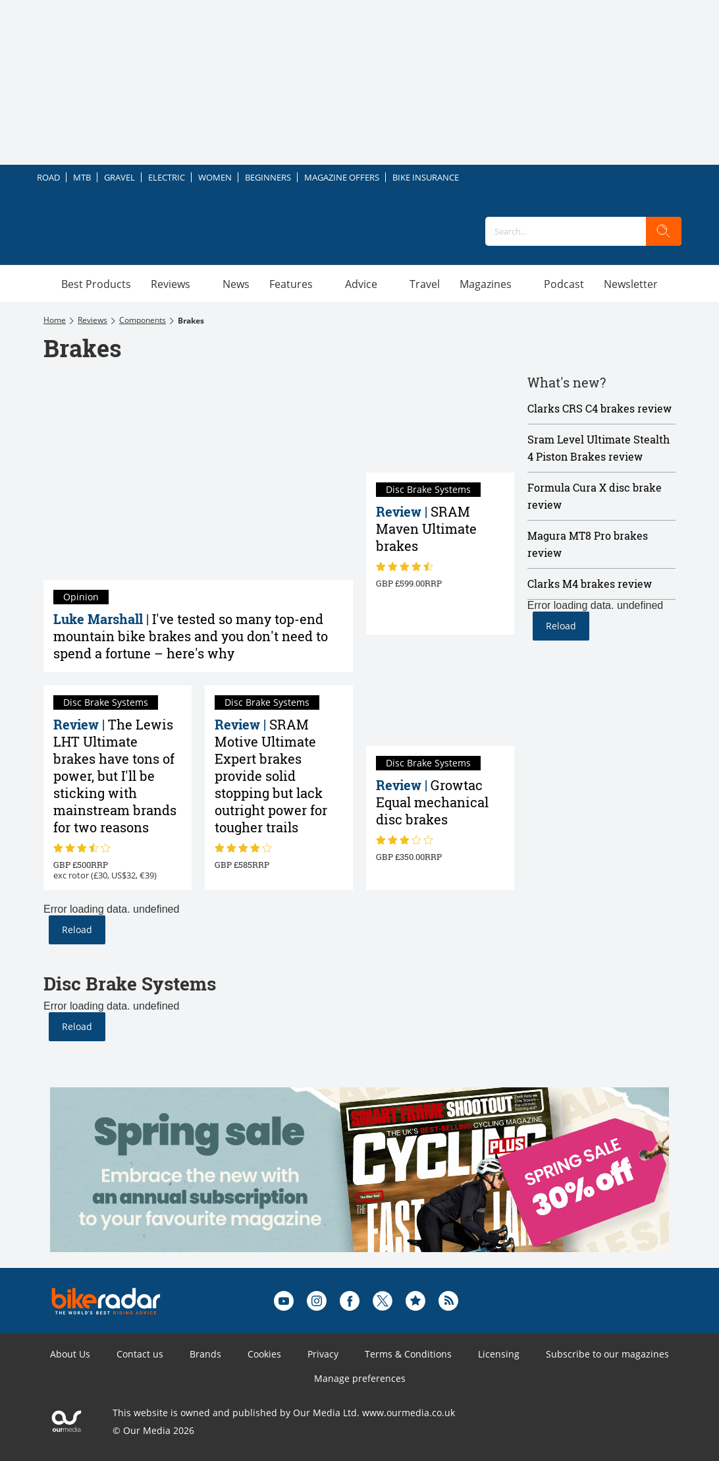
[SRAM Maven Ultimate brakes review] (440, 423)
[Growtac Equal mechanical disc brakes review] (440, 697)
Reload (77, 929)
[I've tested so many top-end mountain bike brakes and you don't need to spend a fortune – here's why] (198, 477)
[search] (663, 231)
